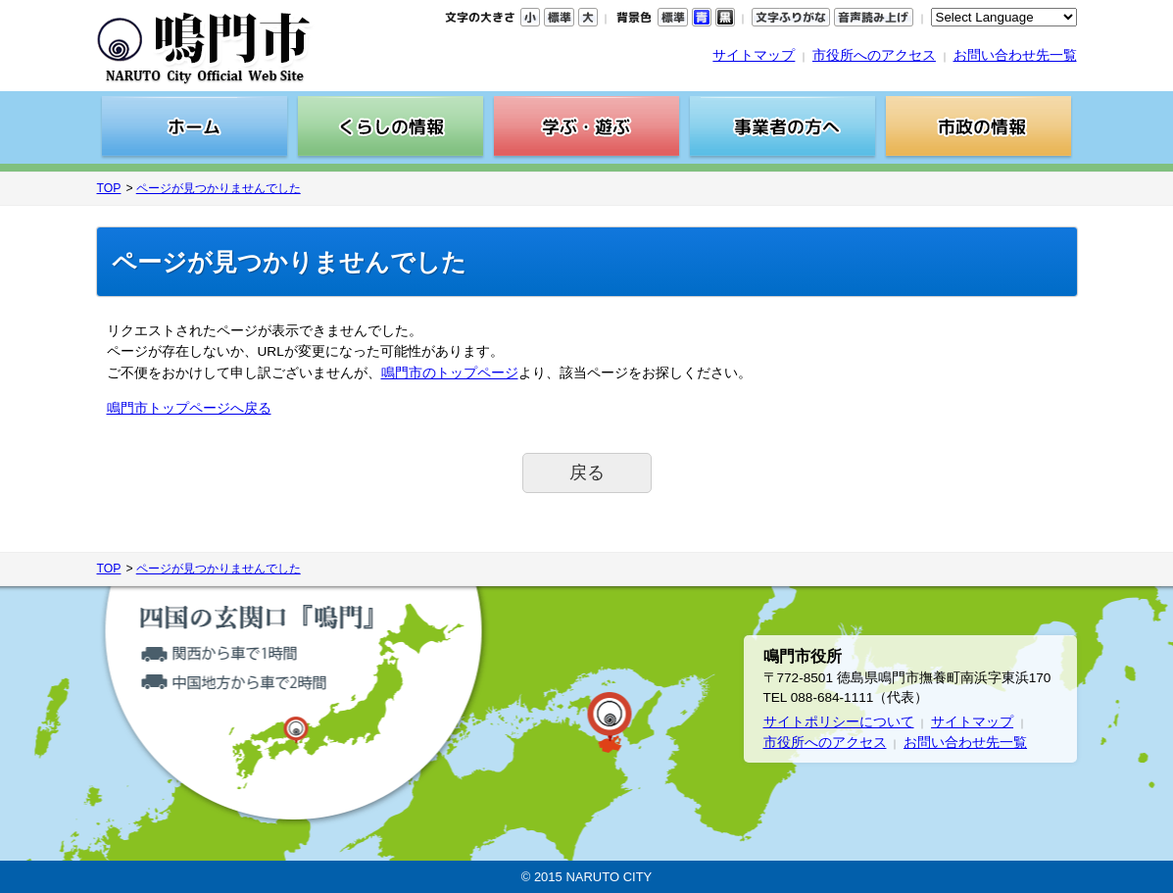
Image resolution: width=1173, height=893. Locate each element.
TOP (109, 188)
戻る (587, 472)
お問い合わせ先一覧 (1015, 55)
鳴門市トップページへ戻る (189, 408)
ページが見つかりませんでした (218, 188)
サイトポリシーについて (838, 722)
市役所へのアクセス (874, 55)
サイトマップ (753, 55)
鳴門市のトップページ (449, 373)
